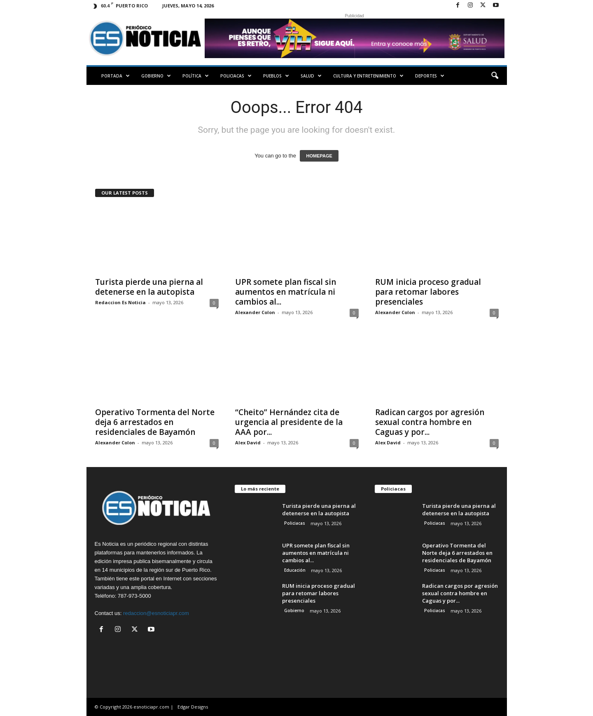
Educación (295, 570)
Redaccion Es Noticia (120, 302)
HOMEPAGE (319, 155)
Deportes (429, 76)
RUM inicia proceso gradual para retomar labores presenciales (428, 292)
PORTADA (115, 76)
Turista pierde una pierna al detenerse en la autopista (149, 287)
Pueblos (276, 76)
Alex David (248, 442)
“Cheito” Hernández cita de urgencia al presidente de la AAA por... (289, 422)
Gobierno (156, 76)
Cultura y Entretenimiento (368, 76)
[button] (495, 76)
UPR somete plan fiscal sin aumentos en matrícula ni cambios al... (285, 292)
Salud (311, 76)
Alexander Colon (255, 312)
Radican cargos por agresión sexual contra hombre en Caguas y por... (429, 422)
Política (195, 76)
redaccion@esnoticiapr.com (156, 613)
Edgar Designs (192, 707)
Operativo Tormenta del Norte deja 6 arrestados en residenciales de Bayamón (155, 422)
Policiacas (236, 76)
